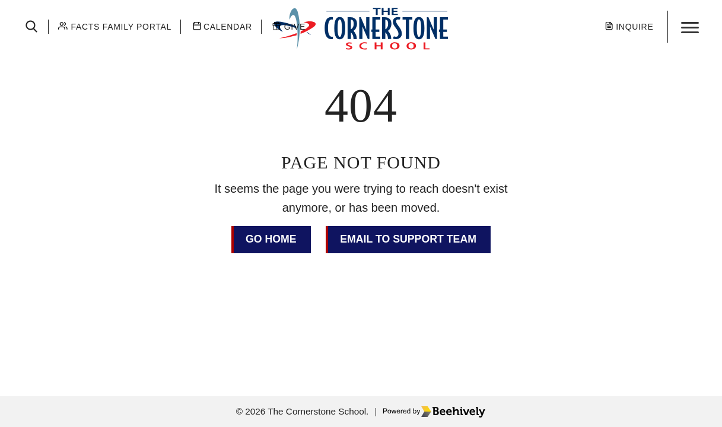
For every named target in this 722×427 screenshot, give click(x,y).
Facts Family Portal (121, 26)
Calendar (227, 26)
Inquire (634, 26)
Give (295, 26)
